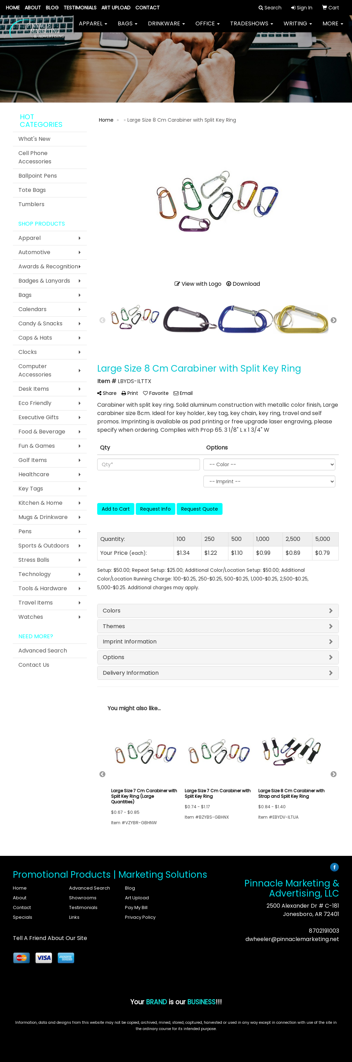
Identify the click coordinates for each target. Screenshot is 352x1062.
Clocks (27, 352)
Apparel (93, 28)
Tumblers (31, 204)
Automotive (34, 252)
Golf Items (32, 460)
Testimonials (80, 7)
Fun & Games (36, 446)
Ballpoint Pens (37, 176)
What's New (34, 139)
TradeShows (251, 28)
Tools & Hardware (42, 588)
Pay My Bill (136, 907)
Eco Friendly (34, 403)
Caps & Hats (35, 338)
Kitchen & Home (40, 503)
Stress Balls (33, 560)
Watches (30, 617)
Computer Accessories (34, 370)
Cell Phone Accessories (34, 157)
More (332, 28)
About (33, 7)
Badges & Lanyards (44, 281)
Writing (298, 28)
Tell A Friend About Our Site (50, 938)
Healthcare (33, 474)
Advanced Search (42, 651)
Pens (25, 531)
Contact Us (33, 665)
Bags (127, 28)
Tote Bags (32, 190)
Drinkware (166, 28)
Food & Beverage (41, 432)
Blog (52, 7)
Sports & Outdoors (43, 546)
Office (207, 28)
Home (13, 7)
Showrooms (83, 897)
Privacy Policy (140, 917)
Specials (22, 917)
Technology (34, 574)
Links (74, 917)
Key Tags (30, 489)
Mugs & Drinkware (43, 517)
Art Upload (116, 7)
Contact (147, 7)
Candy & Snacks (40, 323)
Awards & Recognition (48, 266)
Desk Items (33, 389)
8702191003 (324, 931)
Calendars (32, 309)
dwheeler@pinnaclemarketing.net (292, 939)
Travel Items (35, 603)
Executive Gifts (38, 417)
